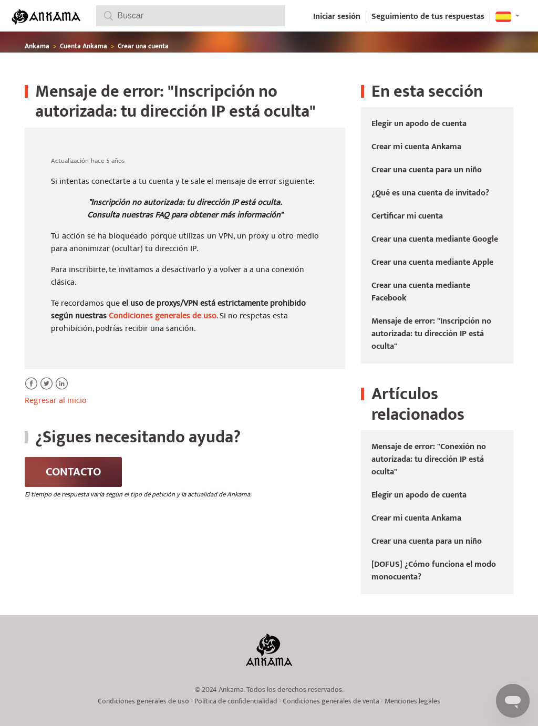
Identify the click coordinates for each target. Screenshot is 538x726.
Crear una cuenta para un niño (426, 170)
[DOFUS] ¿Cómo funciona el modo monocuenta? (433, 570)
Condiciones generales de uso (162, 316)
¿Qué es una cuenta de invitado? (430, 193)
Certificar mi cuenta (407, 216)
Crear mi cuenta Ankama (416, 147)
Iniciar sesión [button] (336, 17)
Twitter (46, 389)
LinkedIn (61, 389)
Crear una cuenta (143, 46)
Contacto (73, 472)
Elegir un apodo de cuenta (419, 124)
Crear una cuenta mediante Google (434, 239)
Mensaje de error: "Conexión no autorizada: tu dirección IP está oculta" (428, 459)
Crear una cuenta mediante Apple (432, 262)
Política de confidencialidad (235, 701)
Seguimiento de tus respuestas (427, 16)
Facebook (31, 389)
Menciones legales (412, 701)
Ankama (37, 46)
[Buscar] (190, 15)
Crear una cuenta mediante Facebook (420, 291)
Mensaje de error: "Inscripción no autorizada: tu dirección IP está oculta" (431, 334)
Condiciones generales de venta (331, 701)
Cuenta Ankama (84, 46)
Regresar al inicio (56, 400)
